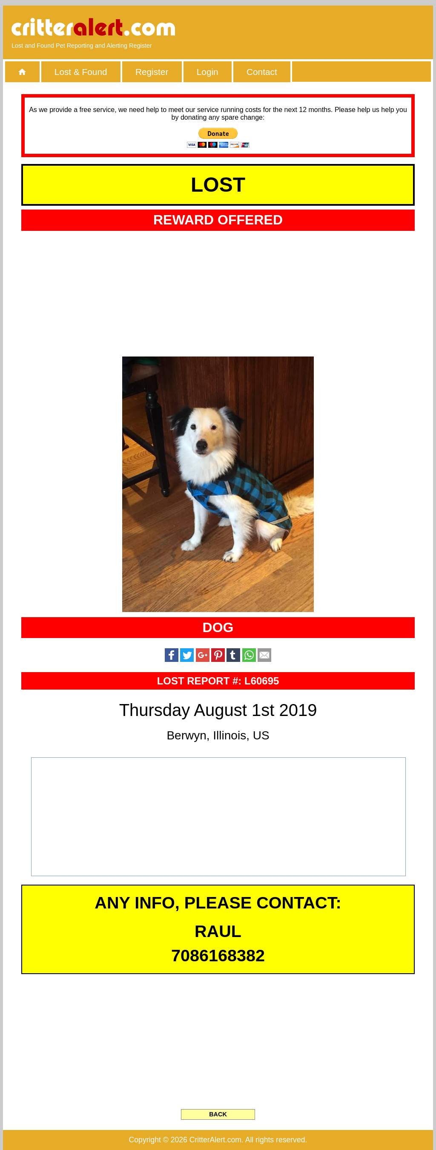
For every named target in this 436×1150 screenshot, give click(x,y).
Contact (262, 72)
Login (207, 72)
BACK (218, 1114)
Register (151, 72)
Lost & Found (80, 72)
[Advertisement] (326, 27)
